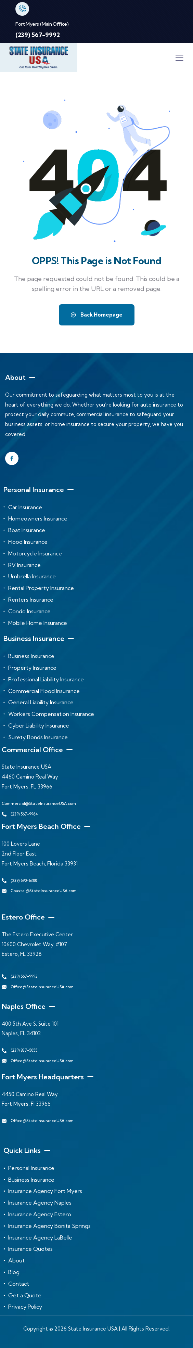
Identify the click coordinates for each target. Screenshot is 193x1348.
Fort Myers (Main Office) (41, 24)
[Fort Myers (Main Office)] (22, 9)
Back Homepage (97, 314)
